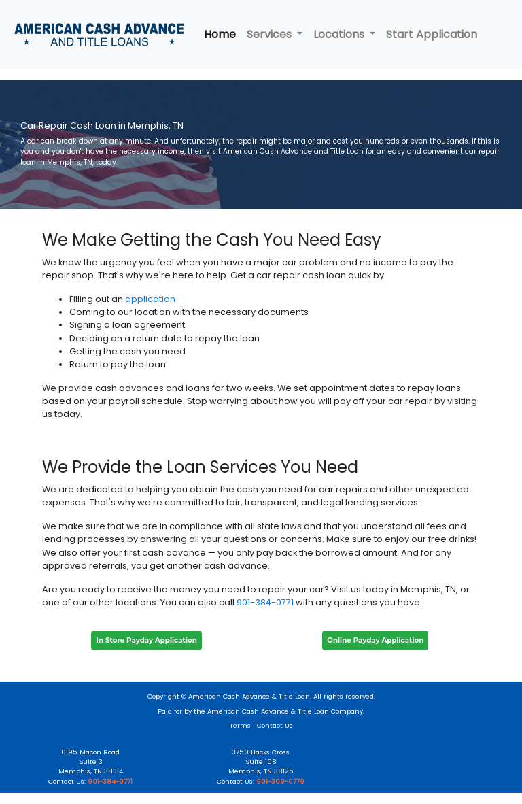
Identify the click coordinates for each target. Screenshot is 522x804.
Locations (340, 34)
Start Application (431, 34)
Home (220, 34)
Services (270, 34)
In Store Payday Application (147, 640)
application (150, 299)
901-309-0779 (280, 781)
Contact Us (275, 725)
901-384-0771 (265, 602)
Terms (240, 725)
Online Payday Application (375, 640)
